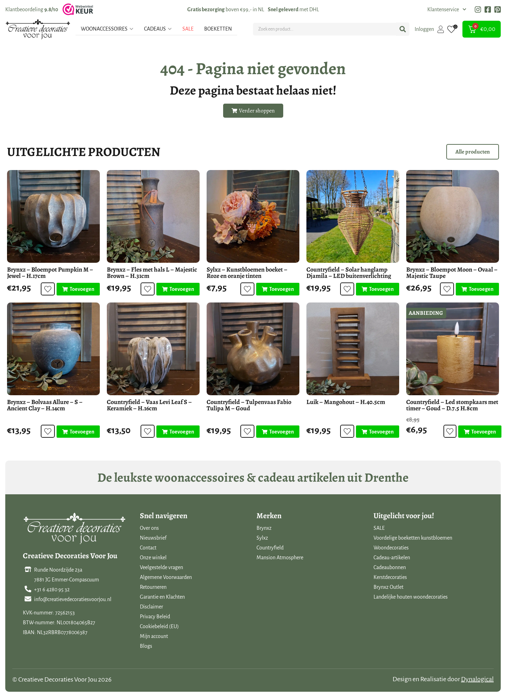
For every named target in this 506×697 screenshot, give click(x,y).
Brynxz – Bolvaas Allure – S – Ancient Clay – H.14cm (45, 405)
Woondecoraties (391, 548)
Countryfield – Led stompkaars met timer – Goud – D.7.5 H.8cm (452, 405)
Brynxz (264, 528)
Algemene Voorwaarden (166, 577)
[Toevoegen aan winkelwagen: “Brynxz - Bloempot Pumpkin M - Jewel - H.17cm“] (78, 289)
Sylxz (262, 538)
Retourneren (153, 587)
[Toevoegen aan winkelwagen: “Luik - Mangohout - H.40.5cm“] (377, 431)
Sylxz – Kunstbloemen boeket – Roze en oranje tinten (247, 272)
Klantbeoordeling (31, 9)
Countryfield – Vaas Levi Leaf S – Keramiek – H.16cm (149, 405)
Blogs (146, 646)
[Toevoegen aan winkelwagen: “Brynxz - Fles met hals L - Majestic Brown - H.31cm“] (178, 289)
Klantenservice (446, 9)
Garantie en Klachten (162, 597)
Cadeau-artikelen (392, 557)
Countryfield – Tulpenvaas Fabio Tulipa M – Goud (249, 405)
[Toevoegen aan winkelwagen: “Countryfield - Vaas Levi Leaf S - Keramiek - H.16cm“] (178, 431)
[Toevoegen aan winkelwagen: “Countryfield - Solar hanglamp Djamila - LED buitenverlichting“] (377, 289)
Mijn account (154, 636)
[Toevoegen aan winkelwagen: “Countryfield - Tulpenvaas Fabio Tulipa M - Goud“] (277, 431)
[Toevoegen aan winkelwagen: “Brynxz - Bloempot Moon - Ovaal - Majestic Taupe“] (477, 289)
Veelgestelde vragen (161, 567)
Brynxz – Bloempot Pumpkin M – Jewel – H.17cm (50, 272)
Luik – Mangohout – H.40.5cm (345, 402)
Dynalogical (477, 679)
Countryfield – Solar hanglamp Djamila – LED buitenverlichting (348, 272)
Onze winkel (153, 557)
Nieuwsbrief (153, 538)
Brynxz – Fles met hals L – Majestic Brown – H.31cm (152, 272)
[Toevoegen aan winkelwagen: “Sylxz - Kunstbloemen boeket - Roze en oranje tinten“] (277, 289)
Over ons (149, 528)
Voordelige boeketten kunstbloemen (413, 538)
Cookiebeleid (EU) (159, 626)
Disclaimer (151, 607)
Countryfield (270, 548)
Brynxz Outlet (388, 587)
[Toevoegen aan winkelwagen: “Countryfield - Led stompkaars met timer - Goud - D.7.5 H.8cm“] (479, 431)
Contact (148, 548)
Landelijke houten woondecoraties (411, 597)
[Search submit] (402, 29)
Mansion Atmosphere (280, 557)
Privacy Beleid (155, 616)
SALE (379, 528)
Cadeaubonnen (390, 567)
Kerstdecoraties (390, 577)
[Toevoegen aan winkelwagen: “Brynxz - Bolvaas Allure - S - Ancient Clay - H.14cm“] (78, 431)
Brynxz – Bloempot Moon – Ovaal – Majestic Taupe (452, 272)
